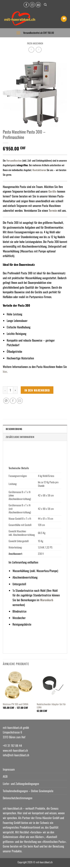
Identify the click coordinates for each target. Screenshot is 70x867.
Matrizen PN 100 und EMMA (15, 704)
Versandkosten (14, 160)
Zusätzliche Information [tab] (20, 437)
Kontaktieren (39, 170)
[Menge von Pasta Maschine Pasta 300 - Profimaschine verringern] (5, 390)
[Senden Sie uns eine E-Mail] (38, 4)
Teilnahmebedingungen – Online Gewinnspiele (28, 791)
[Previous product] (38, 50)
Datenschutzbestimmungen (17, 798)
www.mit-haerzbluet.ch (15, 750)
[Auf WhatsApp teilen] (6, 401)
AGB (5, 776)
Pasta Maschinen (35, 43)
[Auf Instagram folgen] (32, 4)
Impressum (9, 769)
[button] (64, 19)
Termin (53, 210)
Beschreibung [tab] (14, 429)
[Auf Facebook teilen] (13, 401)
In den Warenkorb (37, 390)
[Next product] (31, 50)
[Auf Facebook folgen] (26, 4)
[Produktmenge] (10, 390)
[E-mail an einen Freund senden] (20, 401)
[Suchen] (45, 4)
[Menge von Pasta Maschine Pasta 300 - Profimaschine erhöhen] (15, 390)
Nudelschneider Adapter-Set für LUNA (51, 706)
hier (5, 371)
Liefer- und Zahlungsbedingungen (21, 783)
